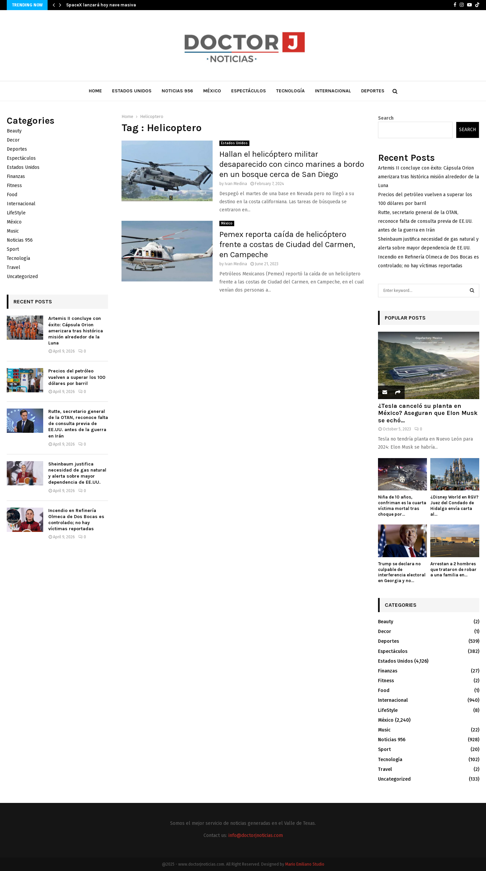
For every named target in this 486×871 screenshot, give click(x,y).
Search (386, 118)
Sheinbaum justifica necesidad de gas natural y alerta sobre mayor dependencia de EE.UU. (77, 473)
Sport (13, 249)
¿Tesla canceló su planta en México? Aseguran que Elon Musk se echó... (428, 413)
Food (12, 195)
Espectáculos (248, 91)
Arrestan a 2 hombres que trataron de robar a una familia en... (453, 569)
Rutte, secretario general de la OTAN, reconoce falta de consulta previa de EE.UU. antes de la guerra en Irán (78, 424)
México (212, 91)
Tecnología (290, 91)
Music (13, 231)
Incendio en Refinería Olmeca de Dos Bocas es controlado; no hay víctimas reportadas (76, 520)
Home (95, 91)
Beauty (14, 131)
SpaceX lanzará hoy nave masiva (101, 4)
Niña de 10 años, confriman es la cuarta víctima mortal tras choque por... (402, 505)
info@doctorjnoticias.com (255, 835)
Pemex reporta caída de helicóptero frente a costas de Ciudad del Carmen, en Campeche (287, 244)
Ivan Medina (236, 183)
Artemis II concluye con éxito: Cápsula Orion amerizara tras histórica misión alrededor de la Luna (75, 331)
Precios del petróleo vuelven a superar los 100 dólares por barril (76, 377)
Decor (13, 140)
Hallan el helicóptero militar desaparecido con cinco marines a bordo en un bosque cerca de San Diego (291, 164)
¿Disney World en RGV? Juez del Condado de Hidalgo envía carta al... (454, 505)
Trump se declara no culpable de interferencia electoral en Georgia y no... (402, 572)
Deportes (372, 91)
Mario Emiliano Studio (304, 864)
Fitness (14, 185)
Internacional (333, 91)
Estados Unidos (132, 91)
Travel (13, 267)
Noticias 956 (177, 91)
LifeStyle (16, 213)
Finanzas (16, 176)
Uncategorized (22, 276)
